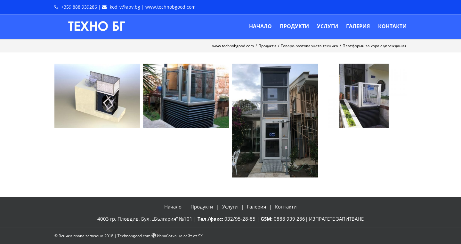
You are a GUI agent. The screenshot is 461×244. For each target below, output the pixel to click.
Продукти (201, 206)
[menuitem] (264, 26)
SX (200, 236)
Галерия (256, 206)
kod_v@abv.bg (125, 7)
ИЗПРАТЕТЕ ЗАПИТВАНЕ (336, 219)
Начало (173, 206)
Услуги (230, 206)
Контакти (286, 206)
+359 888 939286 (79, 7)
